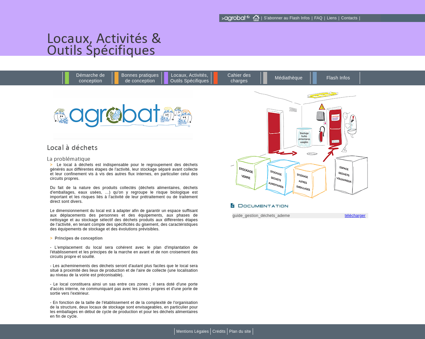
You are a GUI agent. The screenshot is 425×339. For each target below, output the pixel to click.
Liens (332, 18)
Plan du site (240, 331)
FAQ (318, 18)
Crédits (218, 331)
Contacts (349, 18)
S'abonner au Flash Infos (287, 18)
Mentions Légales (192, 331)
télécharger (355, 215)
